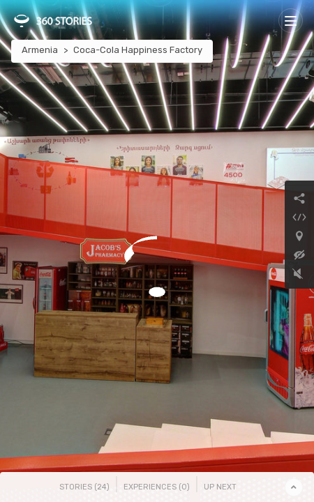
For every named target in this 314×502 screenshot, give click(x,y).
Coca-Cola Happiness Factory (137, 50)
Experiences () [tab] (157, 487)
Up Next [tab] (220, 487)
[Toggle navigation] (290, 20)
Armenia (40, 50)
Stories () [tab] (84, 487)
